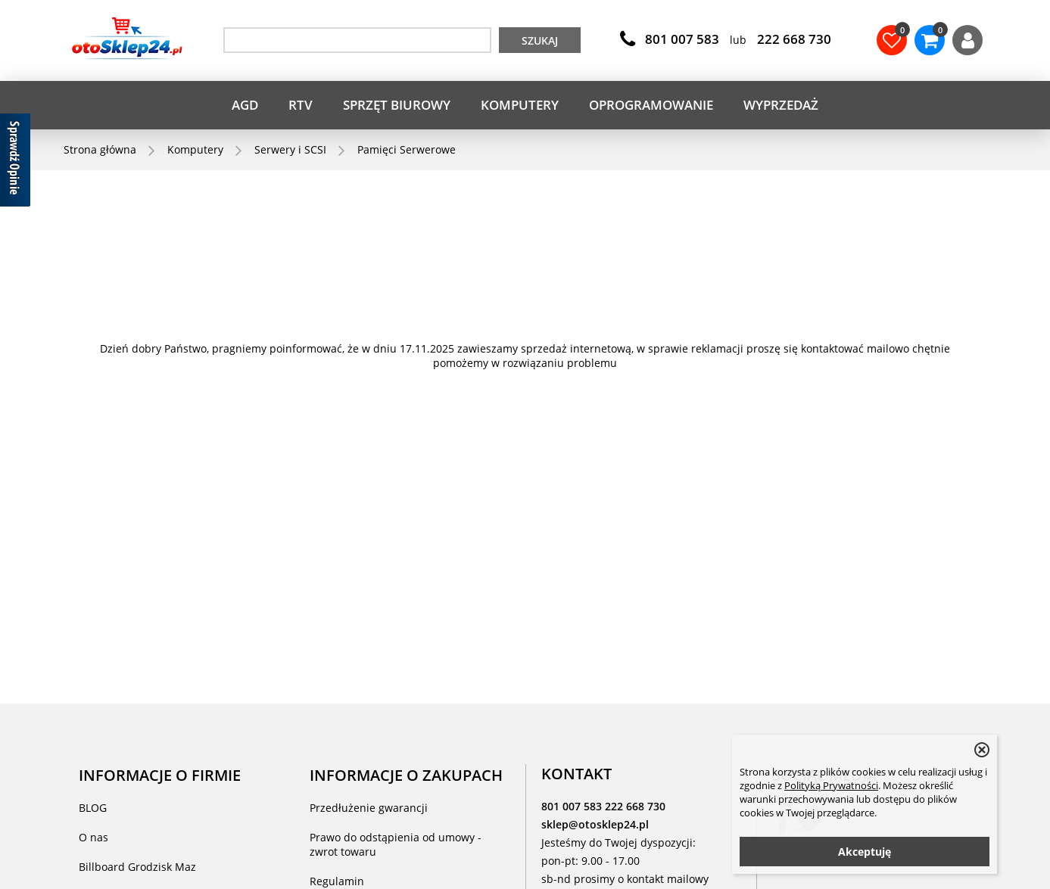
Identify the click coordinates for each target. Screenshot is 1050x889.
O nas (93, 837)
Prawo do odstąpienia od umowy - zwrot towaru (395, 844)
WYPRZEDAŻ (780, 104)
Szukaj (540, 40)
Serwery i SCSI (290, 149)
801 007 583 (573, 806)
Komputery (520, 104)
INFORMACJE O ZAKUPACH (406, 774)
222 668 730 (635, 806)
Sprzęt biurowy (396, 104)
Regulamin (337, 881)
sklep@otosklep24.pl (595, 824)
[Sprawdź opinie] (15, 162)
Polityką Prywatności (831, 785)
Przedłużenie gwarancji (369, 807)
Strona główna (100, 149)
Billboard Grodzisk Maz (137, 866)
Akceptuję (864, 851)
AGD (245, 104)
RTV (300, 104)
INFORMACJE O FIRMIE (160, 774)
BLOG (93, 807)
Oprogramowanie (651, 104)
